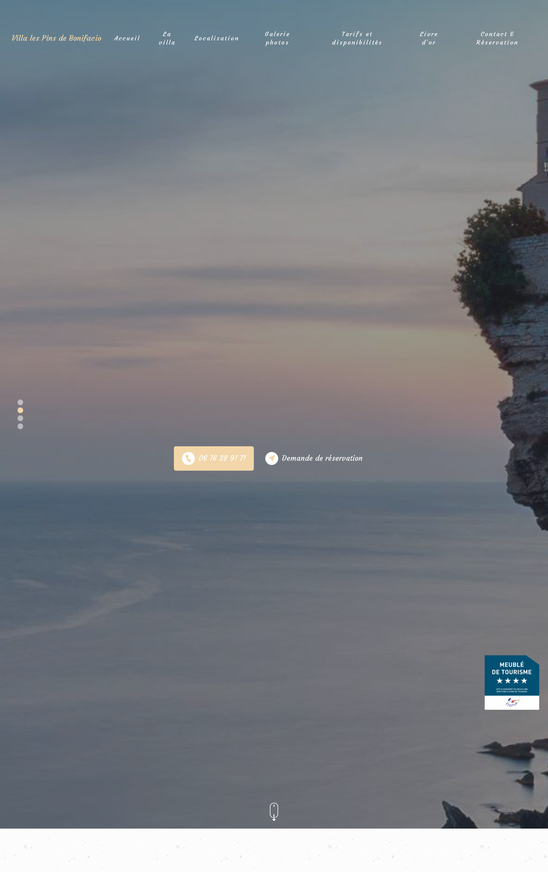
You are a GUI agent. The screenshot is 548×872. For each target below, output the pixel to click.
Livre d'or (429, 37)
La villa (167, 37)
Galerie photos (277, 37)
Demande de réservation (314, 458)
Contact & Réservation (497, 37)
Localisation (216, 37)
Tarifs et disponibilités (357, 37)
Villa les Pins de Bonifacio (56, 37)
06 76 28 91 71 (214, 458)
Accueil (127, 37)
